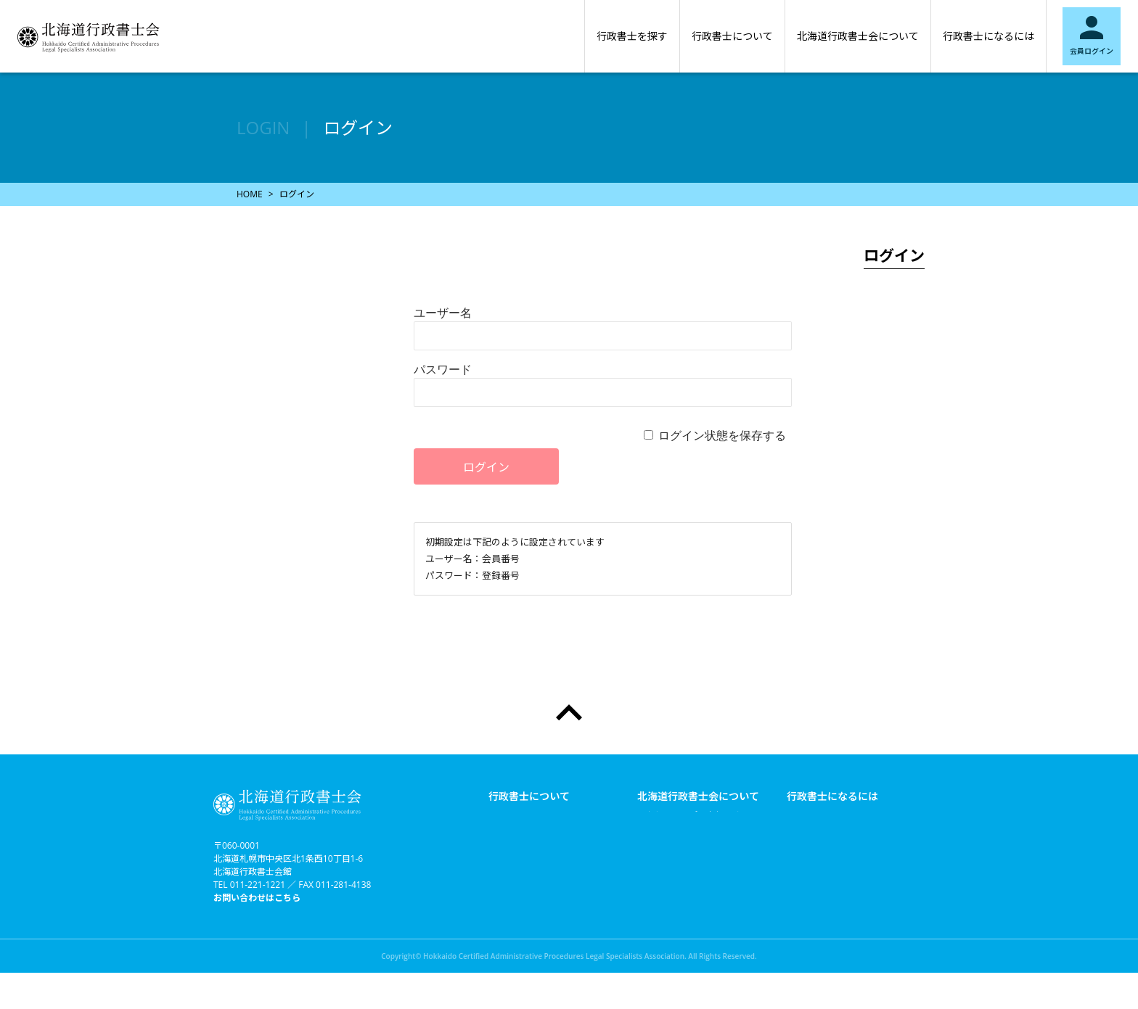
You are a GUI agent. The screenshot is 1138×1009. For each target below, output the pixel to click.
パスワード (443, 369)
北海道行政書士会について (858, 36)
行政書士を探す (632, 36)
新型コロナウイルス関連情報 (693, 830)
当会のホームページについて (693, 931)
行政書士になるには (988, 36)
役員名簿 (654, 888)
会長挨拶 (654, 844)
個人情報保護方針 (672, 917)
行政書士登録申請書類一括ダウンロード (848, 821)
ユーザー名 (443, 313)
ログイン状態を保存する (722, 435)
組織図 (650, 873)
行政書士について (732, 36)
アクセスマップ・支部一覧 (689, 815)
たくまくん (659, 902)
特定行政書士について (532, 815)
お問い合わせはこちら (256, 897)
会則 (646, 859)
